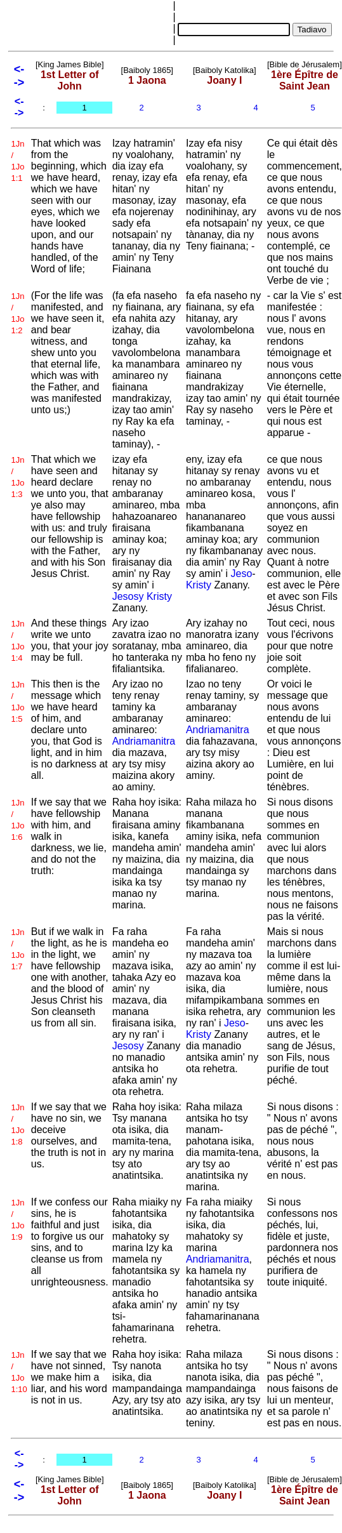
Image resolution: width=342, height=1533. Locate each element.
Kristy (159, 596)
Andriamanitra (144, 741)
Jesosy (128, 596)
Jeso (242, 573)
